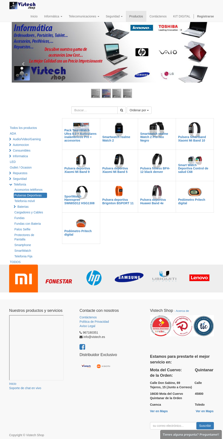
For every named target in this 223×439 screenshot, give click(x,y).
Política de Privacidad (94, 321)
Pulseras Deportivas (28, 195)
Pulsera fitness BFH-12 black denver (155, 170)
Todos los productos (23, 128)
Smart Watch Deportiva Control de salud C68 (193, 168)
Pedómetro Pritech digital (191, 201)
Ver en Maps (159, 411)
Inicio (12, 383)
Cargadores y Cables (28, 212)
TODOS (15, 262)
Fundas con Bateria (27, 223)
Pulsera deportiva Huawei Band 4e (153, 201)
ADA (13, 133)
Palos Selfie (22, 229)
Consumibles (21, 150)
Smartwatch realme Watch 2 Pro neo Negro (154, 137)
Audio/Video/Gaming (27, 139)
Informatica (20, 156)
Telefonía (20, 184)
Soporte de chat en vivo (25, 388)
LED (13, 162)
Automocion (21, 145)
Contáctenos (88, 317)
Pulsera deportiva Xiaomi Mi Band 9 (77, 170)
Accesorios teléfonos (28, 189)
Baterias (23, 206)
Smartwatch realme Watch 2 (116, 138)
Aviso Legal (87, 326)
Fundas (19, 218)
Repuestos (20, 173)
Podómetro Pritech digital (78, 232)
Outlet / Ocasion (21, 167)
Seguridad (20, 179)
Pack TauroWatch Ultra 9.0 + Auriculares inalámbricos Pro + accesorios (80, 135)
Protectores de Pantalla (24, 237)
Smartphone (22, 245)
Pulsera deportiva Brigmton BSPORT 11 (118, 201)
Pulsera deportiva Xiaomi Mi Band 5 (115, 170)
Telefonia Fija (23, 256)
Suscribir (205, 425)
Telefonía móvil (24, 201)
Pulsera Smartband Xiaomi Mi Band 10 (192, 138)
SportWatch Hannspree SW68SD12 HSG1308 (79, 200)
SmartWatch (22, 250)
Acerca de (182, 310)
